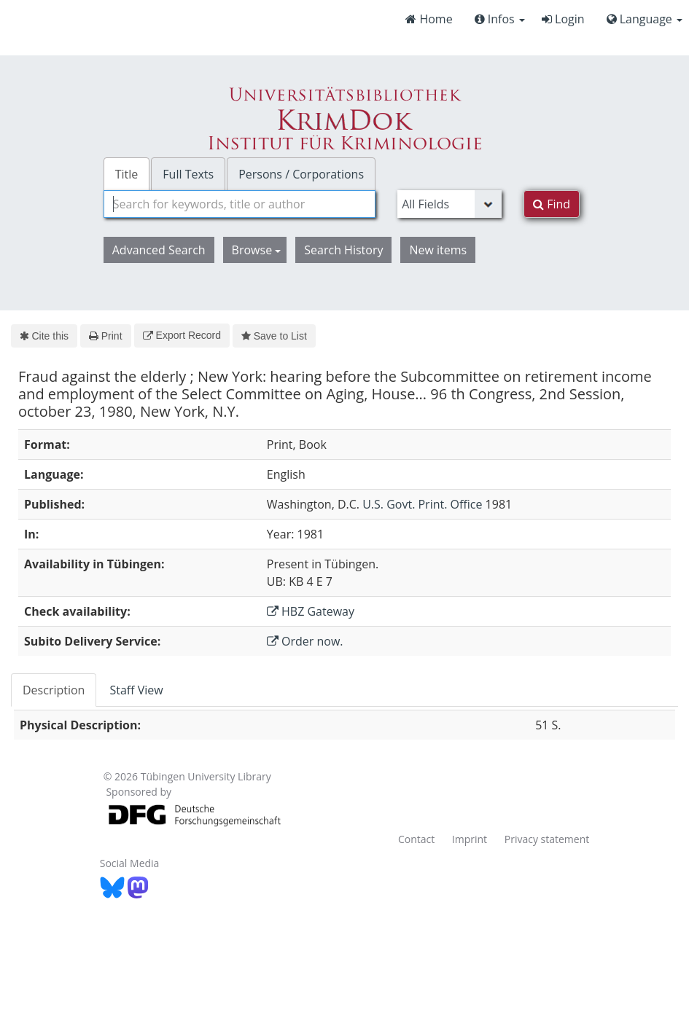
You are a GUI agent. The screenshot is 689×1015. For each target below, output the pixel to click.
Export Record (182, 335)
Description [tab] (54, 690)
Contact (416, 839)
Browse (256, 250)
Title (127, 174)
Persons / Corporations (301, 174)
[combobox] (239, 204)
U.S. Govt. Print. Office (422, 504)
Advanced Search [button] (159, 250)
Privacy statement (547, 839)
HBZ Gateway (310, 611)
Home (428, 19)
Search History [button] (343, 250)
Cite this (44, 336)
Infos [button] (500, 19)
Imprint (469, 839)
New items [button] (438, 250)
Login (563, 19)
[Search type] (449, 204)
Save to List (274, 336)
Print (105, 336)
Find (551, 204)
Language (644, 19)
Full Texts (188, 174)
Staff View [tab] (136, 690)
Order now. (305, 641)
